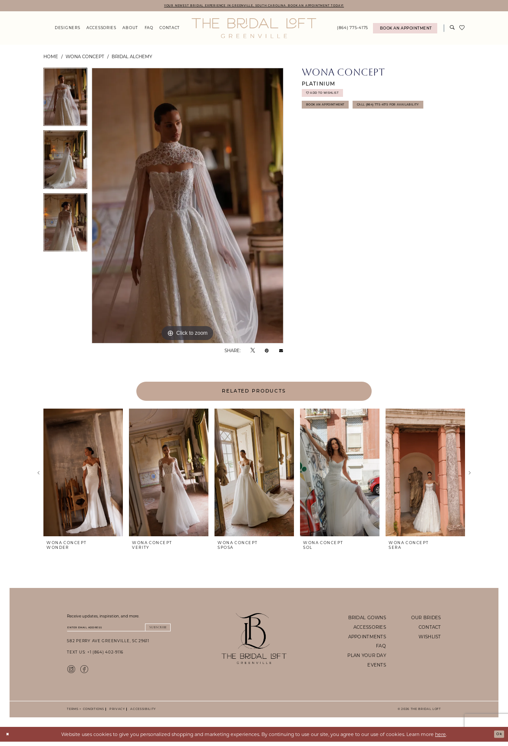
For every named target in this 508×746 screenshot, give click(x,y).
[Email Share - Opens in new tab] (281, 352)
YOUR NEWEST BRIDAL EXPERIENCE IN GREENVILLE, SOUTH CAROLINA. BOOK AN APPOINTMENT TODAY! (254, 5)
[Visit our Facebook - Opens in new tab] (84, 672)
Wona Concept (85, 58)
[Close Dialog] (9, 738)
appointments (367, 638)
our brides (426, 619)
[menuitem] (67, 29)
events (376, 666)
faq (381, 647)
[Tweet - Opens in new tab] (252, 351)
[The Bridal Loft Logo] (253, 30)
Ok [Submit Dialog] (497, 738)
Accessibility (142, 713)
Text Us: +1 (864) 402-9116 (95, 656)
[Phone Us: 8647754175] (353, 29)
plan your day (366, 657)
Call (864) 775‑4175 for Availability (348, 128)
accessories (369, 628)
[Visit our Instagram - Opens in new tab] (71, 672)
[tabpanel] (65, 100)
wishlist (430, 638)
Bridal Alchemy (132, 58)
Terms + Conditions (85, 713)
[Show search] (452, 29)
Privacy (116, 713)
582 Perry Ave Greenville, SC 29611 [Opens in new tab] (108, 645)
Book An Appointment (333, 112)
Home (50, 58)
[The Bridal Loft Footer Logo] (254, 639)
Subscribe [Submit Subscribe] (153, 629)
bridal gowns (367, 619)
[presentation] (83, 474)
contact (430, 628)
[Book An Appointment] (405, 29)
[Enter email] (119, 630)
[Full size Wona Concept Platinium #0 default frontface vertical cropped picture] (187, 207)
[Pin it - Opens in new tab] (266, 351)
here (440, 738)
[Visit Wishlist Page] (462, 29)
